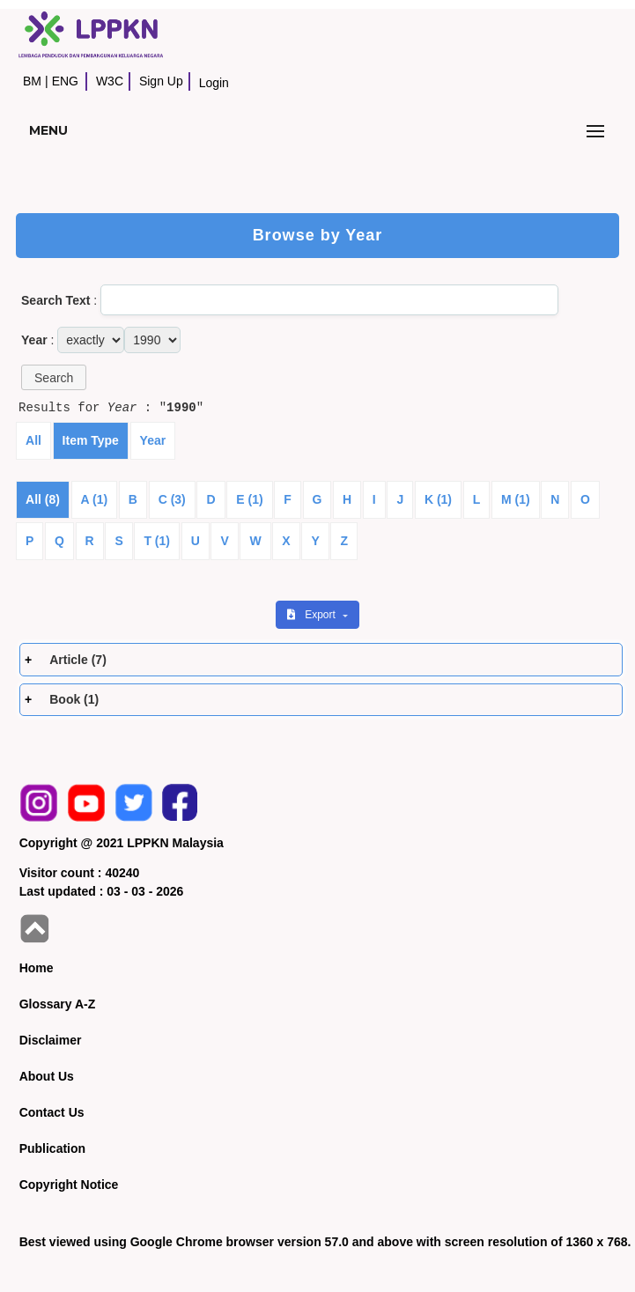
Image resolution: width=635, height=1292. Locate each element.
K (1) (438, 499)
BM (32, 81)
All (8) (43, 499)
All (33, 440)
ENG (65, 81)
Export (312, 615)
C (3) (172, 499)
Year (153, 440)
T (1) (157, 541)
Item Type (91, 440)
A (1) (94, 499)
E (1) (249, 499)
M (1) (515, 499)
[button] (53, 377)
